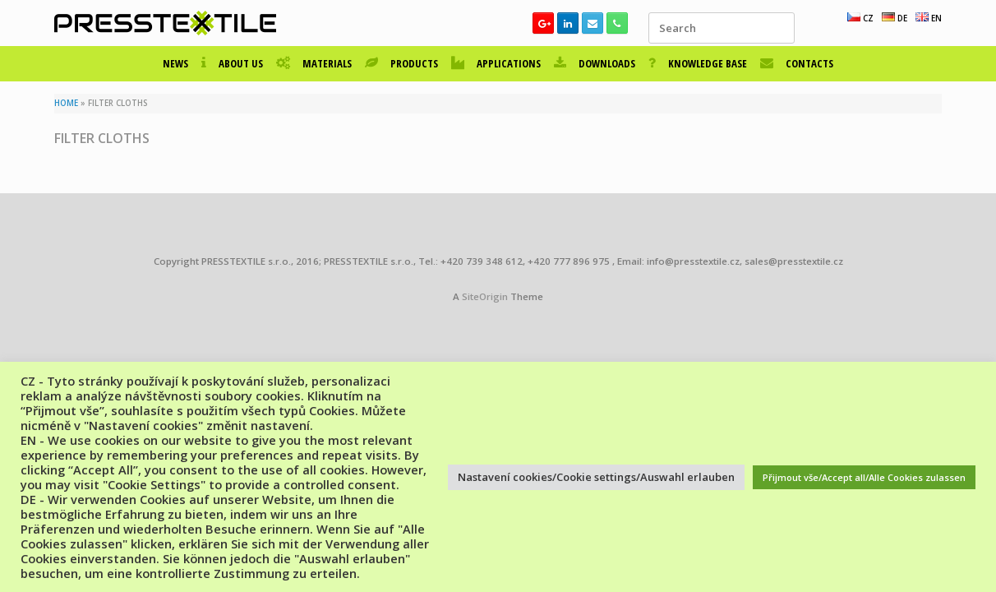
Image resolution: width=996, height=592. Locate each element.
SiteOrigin (485, 296)
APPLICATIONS (496, 63)
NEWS (175, 63)
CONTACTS (796, 63)
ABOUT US (232, 63)
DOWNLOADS (594, 63)
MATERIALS (314, 63)
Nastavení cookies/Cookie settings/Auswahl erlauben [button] (596, 476)
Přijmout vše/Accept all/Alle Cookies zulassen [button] (864, 477)
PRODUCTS (401, 63)
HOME (66, 103)
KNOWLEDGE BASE (697, 63)
